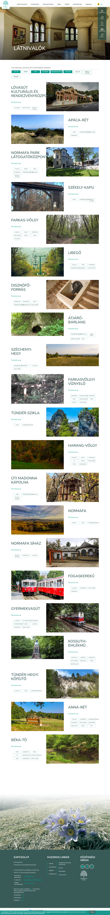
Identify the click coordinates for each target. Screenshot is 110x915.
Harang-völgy (82, 445)
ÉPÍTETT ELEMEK (87, 72)
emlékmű (83, 661)
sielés (83, 461)
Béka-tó (19, 740)
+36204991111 (29, 876)
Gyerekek (17, 172)
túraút (74, 402)
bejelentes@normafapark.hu (33, 880)
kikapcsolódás (36, 755)
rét (91, 726)
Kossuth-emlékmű (77, 643)
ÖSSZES (16, 77)
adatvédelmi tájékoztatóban (78, 912)
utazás (34, 624)
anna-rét (74, 726)
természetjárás (19, 305)
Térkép (67, 4)
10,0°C (102, 18)
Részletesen (16, 102)
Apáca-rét (78, 120)
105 (23, 898)
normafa (74, 135)
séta (17, 758)
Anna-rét (77, 707)
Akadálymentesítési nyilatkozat (65, 863)
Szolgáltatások (48, 4)
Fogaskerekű (81, 576)
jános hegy (92, 334)
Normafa (89, 4)
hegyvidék (26, 108)
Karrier (61, 868)
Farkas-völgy (24, 220)
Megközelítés (77, 4)
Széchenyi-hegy (21, 351)
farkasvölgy (84, 396)
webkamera (102, 11)
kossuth (74, 657)
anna (83, 726)
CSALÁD (16, 72)
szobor (83, 657)
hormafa (74, 722)
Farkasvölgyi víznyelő (81, 381)
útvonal (17, 239)
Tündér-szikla (25, 413)
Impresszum (62, 875)
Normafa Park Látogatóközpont (29, 154)
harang (74, 457)
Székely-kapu (81, 187)
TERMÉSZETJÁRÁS (56, 72)
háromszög (83, 399)
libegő (83, 268)
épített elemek (34, 108)
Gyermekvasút (25, 608)
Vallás (34, 494)
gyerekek (83, 588)
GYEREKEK (45, 72)
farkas (17, 232)
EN (101, 4)
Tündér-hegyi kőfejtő (24, 676)
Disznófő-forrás (21, 287)
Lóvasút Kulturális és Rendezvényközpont (31, 91)
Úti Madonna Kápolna (24, 480)
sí (74, 461)
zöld (26, 235)
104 (31, 889)
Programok (35, 4)
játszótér (91, 722)
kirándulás (26, 305)
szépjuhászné (75, 339)
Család (17, 169)
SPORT (26, 72)
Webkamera (52, 874)
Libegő (74, 252)
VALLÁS (77, 72)
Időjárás (51, 870)
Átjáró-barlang (77, 320)
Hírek (59, 4)
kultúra (17, 108)
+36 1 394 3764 (29, 883)
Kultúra (34, 172)
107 (23, 895)
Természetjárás (85, 132)
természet (83, 464)
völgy (26, 232)
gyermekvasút (19, 624)
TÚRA (35, 72)
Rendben (92, 912)
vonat (26, 624)
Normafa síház (26, 543)
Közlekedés (52, 867)
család (34, 366)
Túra (74, 132)
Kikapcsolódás (22, 4)
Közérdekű (62, 871)
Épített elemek (17, 176)
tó (17, 755)
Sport (26, 169)
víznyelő (92, 396)
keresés (102, 36)
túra (34, 235)
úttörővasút (27, 621)
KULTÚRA (68, 72)
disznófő (26, 301)
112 (22, 900)
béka (34, 752)
